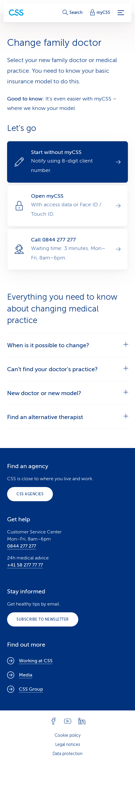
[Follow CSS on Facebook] (53, 721)
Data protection (67, 754)
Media (19, 675)
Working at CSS (30, 660)
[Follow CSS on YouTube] (67, 721)
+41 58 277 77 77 (25, 565)
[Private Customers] (16, 12)
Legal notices (67, 744)
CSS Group (25, 689)
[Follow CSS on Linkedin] (81, 721)
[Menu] (120, 12)
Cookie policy (68, 735)
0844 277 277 (21, 546)
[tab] (67, 345)
